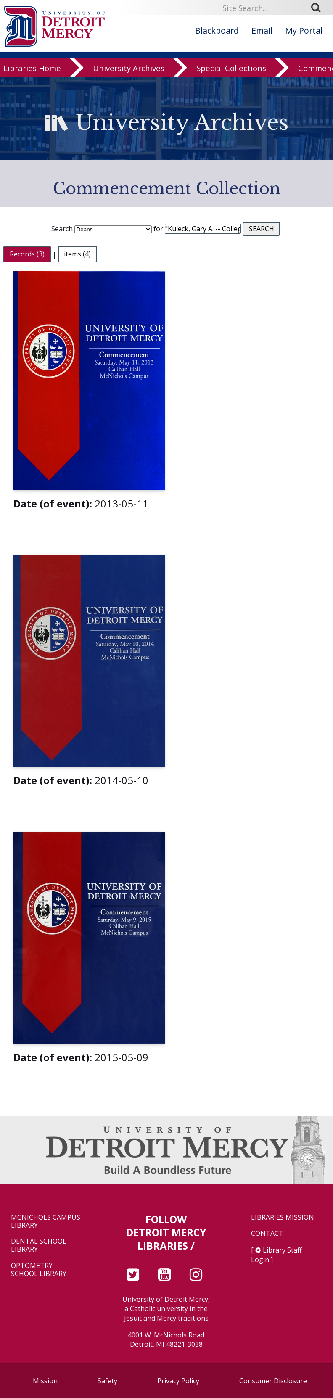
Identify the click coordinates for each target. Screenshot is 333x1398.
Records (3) (27, 254)
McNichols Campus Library (45, 1221)
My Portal (303, 30)
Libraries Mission (282, 1217)
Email (261, 30)
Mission (45, 1380)
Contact (267, 1233)
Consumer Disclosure (273, 1380)
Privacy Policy (178, 1380)
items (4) (77, 254)
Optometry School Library (38, 1270)
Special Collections (231, 68)
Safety (107, 1380)
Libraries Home (32, 68)
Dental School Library (38, 1245)
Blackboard (217, 30)
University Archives (128, 68)
